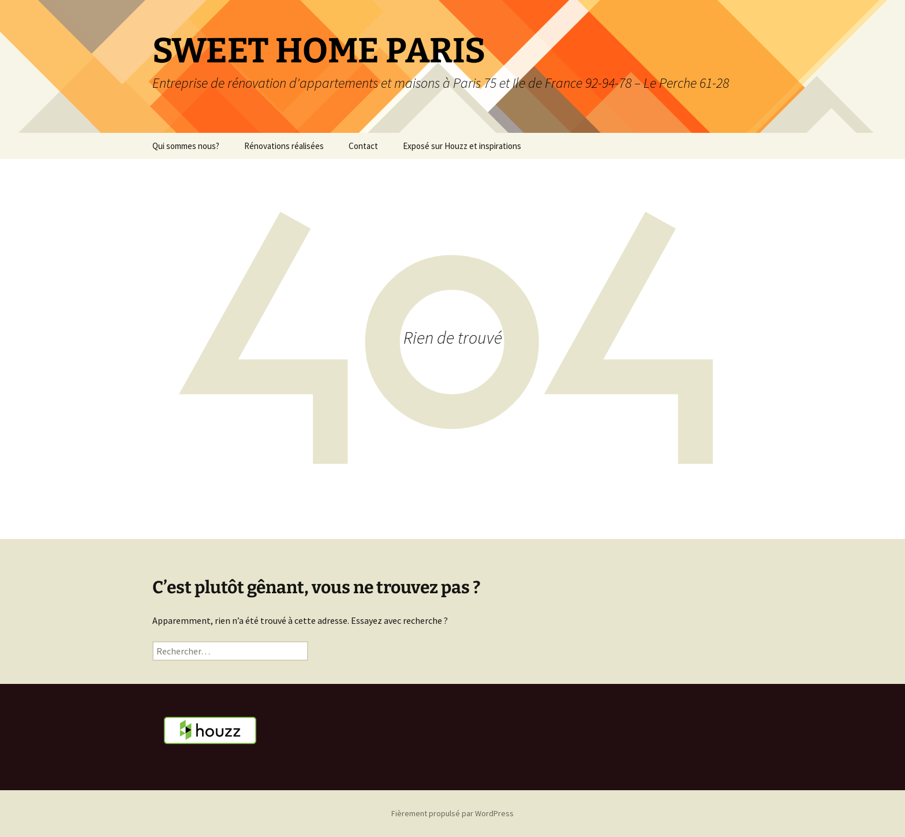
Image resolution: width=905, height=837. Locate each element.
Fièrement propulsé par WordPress (452, 813)
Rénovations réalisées (284, 145)
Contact (363, 145)
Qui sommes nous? (185, 145)
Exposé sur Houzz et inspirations (462, 145)
